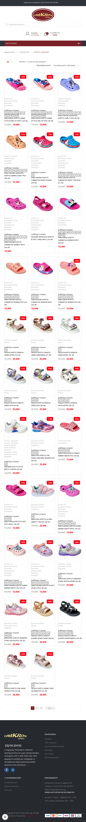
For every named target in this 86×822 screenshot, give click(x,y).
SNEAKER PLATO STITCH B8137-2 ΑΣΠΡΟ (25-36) (13, 468)
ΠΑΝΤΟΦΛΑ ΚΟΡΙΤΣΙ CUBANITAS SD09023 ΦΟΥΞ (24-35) (68, 240)
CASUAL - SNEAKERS (11, 441)
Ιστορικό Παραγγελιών (11, 786)
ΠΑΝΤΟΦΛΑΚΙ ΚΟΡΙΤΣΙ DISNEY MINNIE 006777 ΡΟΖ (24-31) (15, 586)
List (11, 62)
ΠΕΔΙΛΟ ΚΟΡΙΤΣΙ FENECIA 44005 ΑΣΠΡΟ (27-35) (67, 353)
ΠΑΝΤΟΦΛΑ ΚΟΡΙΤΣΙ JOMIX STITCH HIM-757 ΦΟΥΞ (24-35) (16, 119)
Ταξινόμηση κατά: (43, 65)
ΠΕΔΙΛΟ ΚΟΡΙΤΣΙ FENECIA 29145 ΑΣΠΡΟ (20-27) (67, 404)
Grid (8, 62)
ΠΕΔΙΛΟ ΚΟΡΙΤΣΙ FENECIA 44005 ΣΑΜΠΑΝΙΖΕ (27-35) (41, 353)
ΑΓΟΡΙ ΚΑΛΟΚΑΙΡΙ (10, 445)
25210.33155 (45, 2)
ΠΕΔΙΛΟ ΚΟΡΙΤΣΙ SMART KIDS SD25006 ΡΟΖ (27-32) (42, 689)
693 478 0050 (54, 2)
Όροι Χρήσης (49, 754)
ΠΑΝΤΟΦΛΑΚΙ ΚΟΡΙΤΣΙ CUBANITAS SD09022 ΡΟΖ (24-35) (15, 302)
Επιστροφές (49, 750)
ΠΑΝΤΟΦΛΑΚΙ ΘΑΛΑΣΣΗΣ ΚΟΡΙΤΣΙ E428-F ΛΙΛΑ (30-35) (68, 116)
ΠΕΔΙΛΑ (6, 342)
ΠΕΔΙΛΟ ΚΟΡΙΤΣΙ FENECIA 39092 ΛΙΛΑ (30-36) (40, 404)
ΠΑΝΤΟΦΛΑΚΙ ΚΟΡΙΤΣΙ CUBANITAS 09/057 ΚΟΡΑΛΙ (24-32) (41, 180)
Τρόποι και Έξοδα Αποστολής (54, 746)
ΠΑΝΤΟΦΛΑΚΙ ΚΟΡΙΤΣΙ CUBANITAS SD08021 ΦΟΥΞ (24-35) (14, 244)
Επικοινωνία (8, 790)
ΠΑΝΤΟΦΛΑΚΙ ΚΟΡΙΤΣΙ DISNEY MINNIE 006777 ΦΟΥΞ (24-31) (69, 527)
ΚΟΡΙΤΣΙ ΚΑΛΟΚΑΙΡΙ (64, 99)
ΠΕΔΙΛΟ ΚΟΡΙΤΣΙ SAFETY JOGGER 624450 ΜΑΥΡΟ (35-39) (70, 637)
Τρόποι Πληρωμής (50, 743)
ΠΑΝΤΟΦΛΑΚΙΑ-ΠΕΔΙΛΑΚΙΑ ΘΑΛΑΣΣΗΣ (63, 103)
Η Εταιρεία (48, 739)
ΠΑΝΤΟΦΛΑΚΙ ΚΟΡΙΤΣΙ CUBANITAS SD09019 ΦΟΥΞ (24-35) (41, 302)
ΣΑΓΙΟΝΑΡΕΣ (8, 106)
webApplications (31, 816)
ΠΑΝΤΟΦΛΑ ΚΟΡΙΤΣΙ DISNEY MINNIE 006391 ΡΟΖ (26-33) (69, 454)
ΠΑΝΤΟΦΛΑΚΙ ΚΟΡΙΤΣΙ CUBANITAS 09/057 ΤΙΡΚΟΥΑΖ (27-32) (69, 180)
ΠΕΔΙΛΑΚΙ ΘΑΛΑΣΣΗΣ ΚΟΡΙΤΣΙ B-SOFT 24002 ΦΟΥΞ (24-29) (42, 238)
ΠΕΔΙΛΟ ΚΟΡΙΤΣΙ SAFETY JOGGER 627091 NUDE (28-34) (42, 637)
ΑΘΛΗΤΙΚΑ (7, 450)
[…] (27, 765)
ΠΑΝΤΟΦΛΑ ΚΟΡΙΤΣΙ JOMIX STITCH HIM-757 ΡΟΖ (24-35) (42, 119)
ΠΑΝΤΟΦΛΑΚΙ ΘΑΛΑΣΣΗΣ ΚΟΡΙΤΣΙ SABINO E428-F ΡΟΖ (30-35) (15, 175)
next (49, 708)
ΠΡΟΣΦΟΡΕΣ (24, 52)
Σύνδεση (35, 35)
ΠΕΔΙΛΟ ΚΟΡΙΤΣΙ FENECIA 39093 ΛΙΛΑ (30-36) (14, 404)
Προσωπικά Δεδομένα (52, 758)
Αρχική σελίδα (9, 52)
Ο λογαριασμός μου (10, 782)
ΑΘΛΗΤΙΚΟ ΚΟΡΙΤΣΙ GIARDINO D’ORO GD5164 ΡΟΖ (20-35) (15, 639)
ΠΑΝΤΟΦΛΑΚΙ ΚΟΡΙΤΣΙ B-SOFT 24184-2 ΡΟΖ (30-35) (43, 586)
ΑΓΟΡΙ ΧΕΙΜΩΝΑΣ (10, 448)
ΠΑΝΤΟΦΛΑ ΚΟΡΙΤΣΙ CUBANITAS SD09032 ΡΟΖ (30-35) (69, 302)
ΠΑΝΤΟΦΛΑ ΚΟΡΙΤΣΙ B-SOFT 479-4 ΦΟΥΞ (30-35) (15, 522)
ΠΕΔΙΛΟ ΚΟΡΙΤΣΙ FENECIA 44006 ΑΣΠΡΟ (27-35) (14, 353)
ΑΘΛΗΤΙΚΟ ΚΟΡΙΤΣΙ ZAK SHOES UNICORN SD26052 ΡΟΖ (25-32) (43, 458)
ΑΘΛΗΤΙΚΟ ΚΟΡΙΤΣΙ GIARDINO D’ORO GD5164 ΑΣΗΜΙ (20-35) (69, 580)
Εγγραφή (34, 33)
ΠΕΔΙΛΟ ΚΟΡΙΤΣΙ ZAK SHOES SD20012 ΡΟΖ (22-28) (15, 689)
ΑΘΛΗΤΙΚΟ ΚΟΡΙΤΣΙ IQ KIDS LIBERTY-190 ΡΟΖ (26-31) (41, 520)
